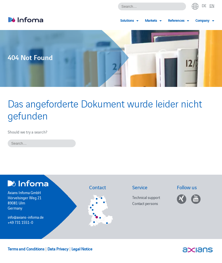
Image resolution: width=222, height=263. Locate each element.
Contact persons (145, 203)
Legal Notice (81, 249)
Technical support (146, 197)
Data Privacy (57, 249)
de (204, 5)
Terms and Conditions (26, 249)
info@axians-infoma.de (26, 217)
